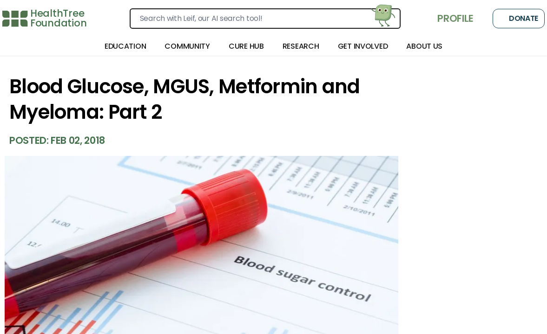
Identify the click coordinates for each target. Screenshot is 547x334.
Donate (518, 19)
